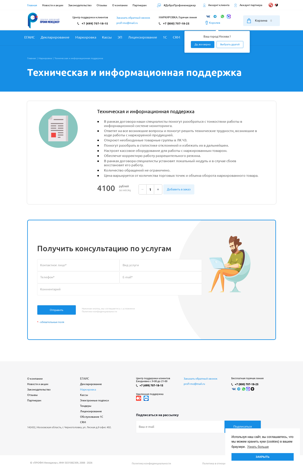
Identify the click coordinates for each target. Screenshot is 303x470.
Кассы (84, 394)
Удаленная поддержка (149, 394)
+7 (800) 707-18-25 (176, 23)
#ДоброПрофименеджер (176, 5)
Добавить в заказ (178, 189)
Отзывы (32, 394)
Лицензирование (91, 411)
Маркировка (88, 389)
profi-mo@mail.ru (127, 23)
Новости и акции (37, 384)
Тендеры (85, 405)
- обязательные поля (50, 322)
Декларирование (91, 384)
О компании (35, 378)
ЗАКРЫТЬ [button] (262, 456)
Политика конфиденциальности (151, 463)
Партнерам (34, 400)
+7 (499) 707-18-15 (95, 23)
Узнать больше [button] (258, 446)
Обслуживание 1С (91, 416)
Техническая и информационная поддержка (146, 111)
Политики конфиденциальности (99, 311)
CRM (83, 422)
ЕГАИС (84, 378)
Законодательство (39, 389)
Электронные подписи (94, 400)
